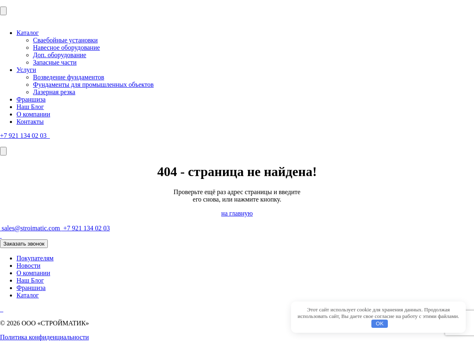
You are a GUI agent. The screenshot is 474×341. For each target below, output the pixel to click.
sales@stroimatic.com (30, 228)
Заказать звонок (24, 244)
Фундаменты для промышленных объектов (93, 84)
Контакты (30, 121)
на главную (237, 213)
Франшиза (31, 99)
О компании (33, 114)
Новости (28, 265)
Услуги (26, 69)
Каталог (27, 32)
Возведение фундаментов (68, 77)
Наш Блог (30, 106)
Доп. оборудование (59, 54)
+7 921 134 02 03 (24, 135)
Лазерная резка (54, 91)
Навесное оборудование (66, 47)
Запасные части (55, 62)
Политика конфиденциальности (44, 337)
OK (380, 323)
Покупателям (35, 258)
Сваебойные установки (65, 40)
